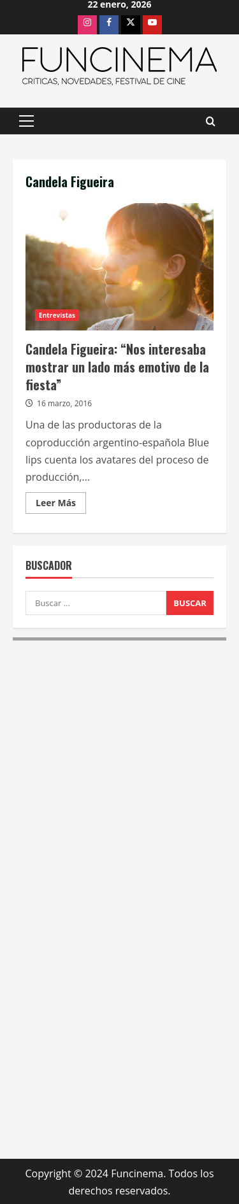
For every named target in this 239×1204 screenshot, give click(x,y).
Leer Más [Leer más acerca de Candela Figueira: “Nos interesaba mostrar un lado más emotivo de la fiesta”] (61, 505)
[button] (26, 121)
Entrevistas (57, 315)
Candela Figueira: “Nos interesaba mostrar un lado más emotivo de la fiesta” (119, 266)
